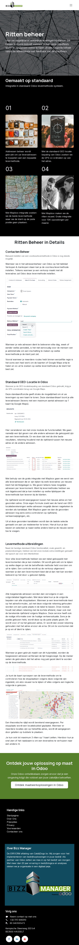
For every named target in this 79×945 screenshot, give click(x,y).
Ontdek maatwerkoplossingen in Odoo (39, 785)
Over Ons (11, 818)
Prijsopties (12, 822)
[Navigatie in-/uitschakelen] (71, 5)
